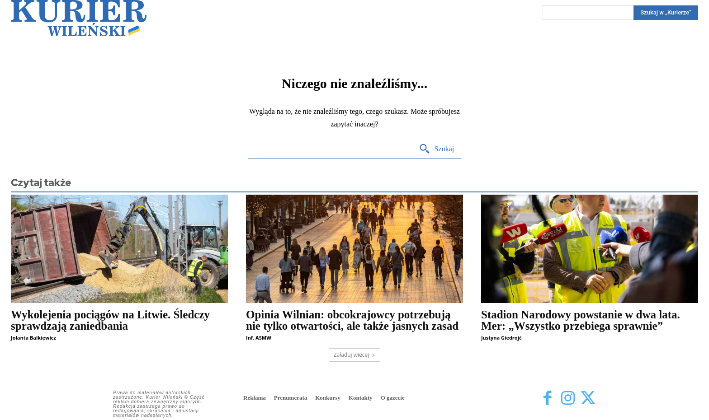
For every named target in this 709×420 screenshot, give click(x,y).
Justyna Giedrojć (501, 337)
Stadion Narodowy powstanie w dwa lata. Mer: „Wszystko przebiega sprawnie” (580, 320)
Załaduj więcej (355, 355)
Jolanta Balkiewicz (33, 337)
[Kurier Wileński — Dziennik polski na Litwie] (79, 18)
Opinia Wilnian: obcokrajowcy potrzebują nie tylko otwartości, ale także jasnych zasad (352, 320)
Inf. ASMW (258, 337)
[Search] (665, 12)
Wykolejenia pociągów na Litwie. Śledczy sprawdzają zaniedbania (110, 320)
